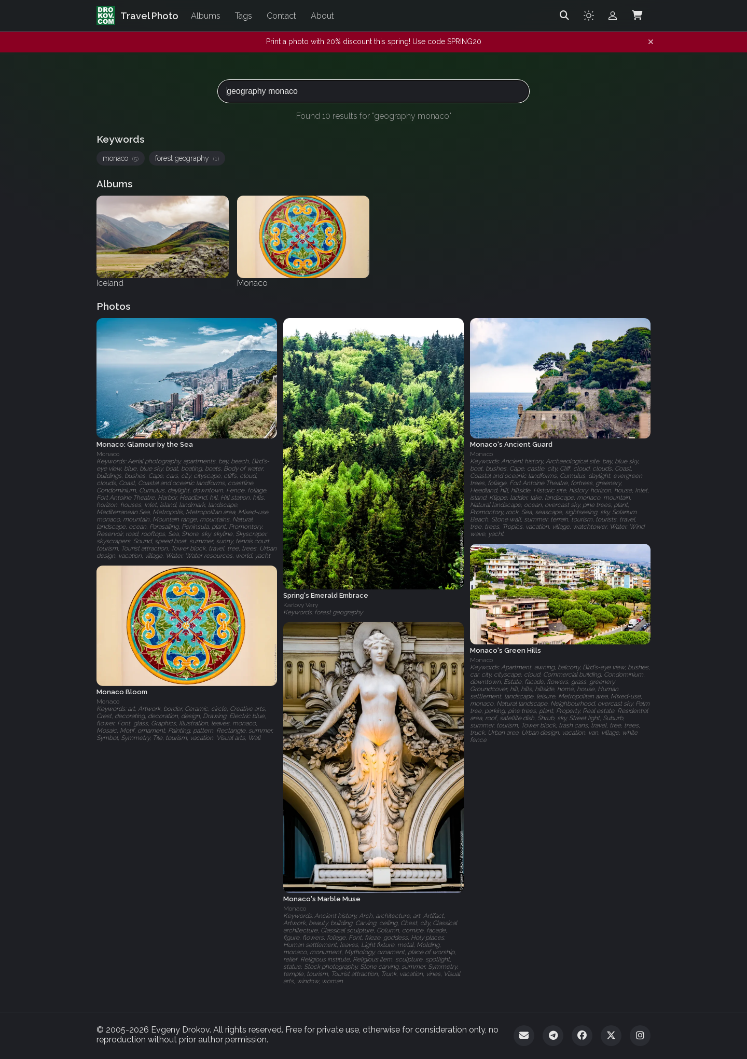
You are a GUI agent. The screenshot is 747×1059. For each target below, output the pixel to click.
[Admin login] (612, 15)
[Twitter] (611, 1035)
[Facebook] (582, 1035)
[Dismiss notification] (651, 42)
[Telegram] (553, 1035)
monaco (121, 158)
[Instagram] (640, 1035)
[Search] (564, 15)
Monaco (107, 454)
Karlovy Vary (300, 605)
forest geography (187, 158)
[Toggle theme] (589, 15)
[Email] (524, 1035)
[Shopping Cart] (637, 15)
